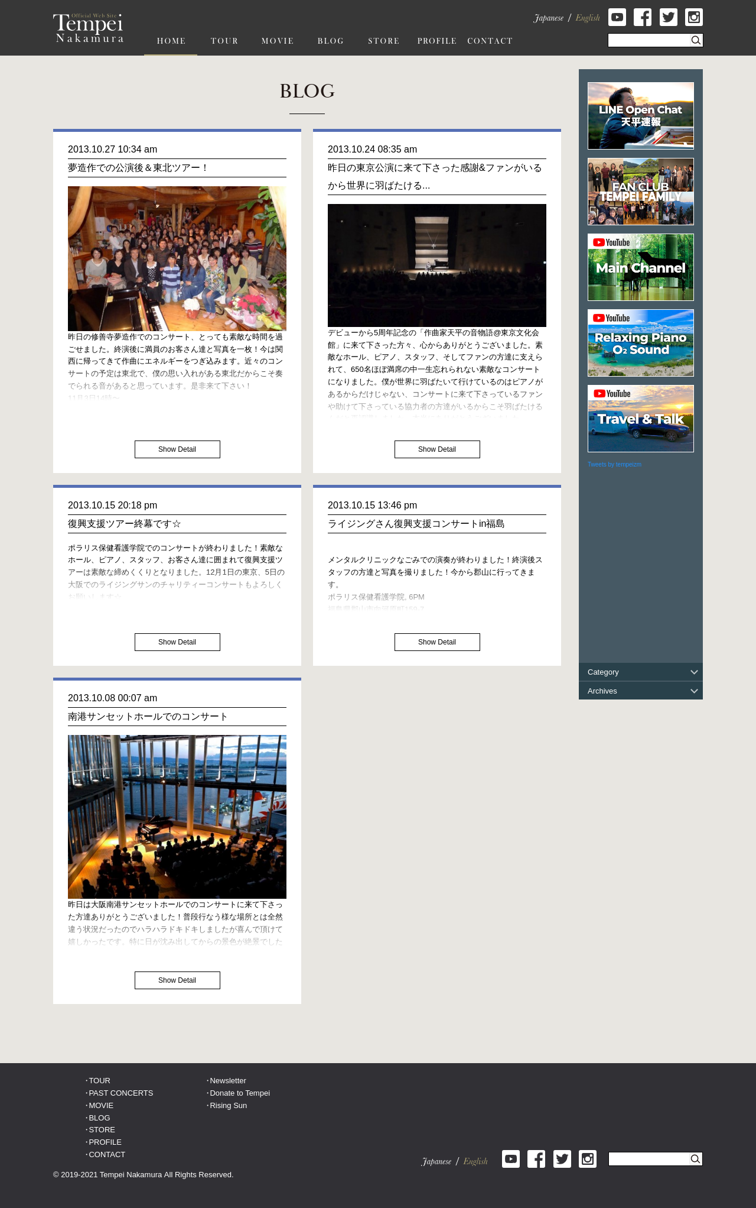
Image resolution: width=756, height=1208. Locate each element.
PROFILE (105, 1142)
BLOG (99, 1117)
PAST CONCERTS (121, 1093)
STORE (102, 1129)
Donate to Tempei (240, 1093)
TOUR (99, 1080)
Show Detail (177, 449)
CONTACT (107, 1154)
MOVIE (101, 1105)
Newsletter (228, 1080)
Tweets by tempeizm (614, 464)
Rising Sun (228, 1105)
